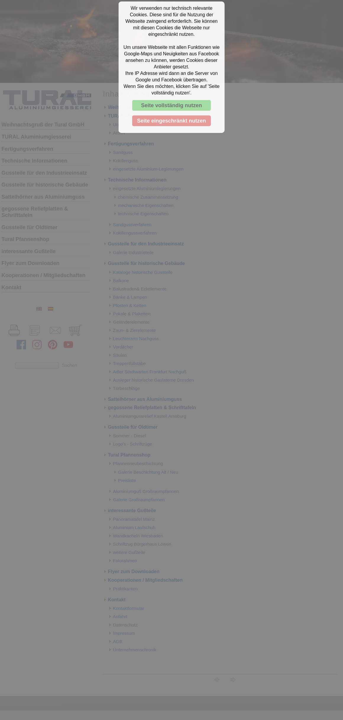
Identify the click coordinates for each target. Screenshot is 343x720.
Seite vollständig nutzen (171, 105)
